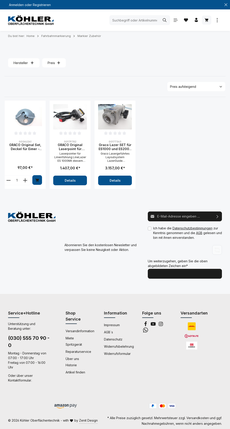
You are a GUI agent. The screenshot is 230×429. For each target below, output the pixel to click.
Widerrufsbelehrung (119, 346)
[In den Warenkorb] (37, 180)
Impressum (112, 324)
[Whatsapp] (145, 331)
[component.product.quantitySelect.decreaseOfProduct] (8, 180)
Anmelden (16, 5)
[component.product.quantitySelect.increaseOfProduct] (25, 180)
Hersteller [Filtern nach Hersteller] (23, 63)
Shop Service (73, 315)
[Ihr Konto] (196, 20)
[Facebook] (146, 325)
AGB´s (108, 332)
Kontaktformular (19, 380)
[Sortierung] (196, 86)
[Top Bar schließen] (226, 5)
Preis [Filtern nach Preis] (54, 63)
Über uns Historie (72, 361)
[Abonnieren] (217, 216)
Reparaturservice (78, 351)
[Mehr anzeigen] (217, 20)
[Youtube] (154, 325)
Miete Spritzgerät (74, 341)
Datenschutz (113, 339)
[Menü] (175, 20)
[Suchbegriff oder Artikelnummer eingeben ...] (133, 20)
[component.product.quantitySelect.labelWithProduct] (16, 180)
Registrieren (42, 5)
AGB (199, 233)
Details (70, 180)
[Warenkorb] (206, 20)
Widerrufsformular (117, 353)
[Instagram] (160, 325)
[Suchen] (164, 20)
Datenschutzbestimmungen (192, 228)
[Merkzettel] (185, 20)
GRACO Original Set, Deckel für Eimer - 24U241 (25, 147)
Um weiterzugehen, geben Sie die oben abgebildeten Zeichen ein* (178, 263)
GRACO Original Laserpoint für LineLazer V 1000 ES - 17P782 (70, 147)
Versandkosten (197, 417)
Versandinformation (80, 330)
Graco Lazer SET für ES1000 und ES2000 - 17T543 (115, 147)
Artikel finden (75, 372)
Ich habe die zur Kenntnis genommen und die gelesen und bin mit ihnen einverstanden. (187, 232)
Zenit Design (88, 420)
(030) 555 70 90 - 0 (28, 341)
